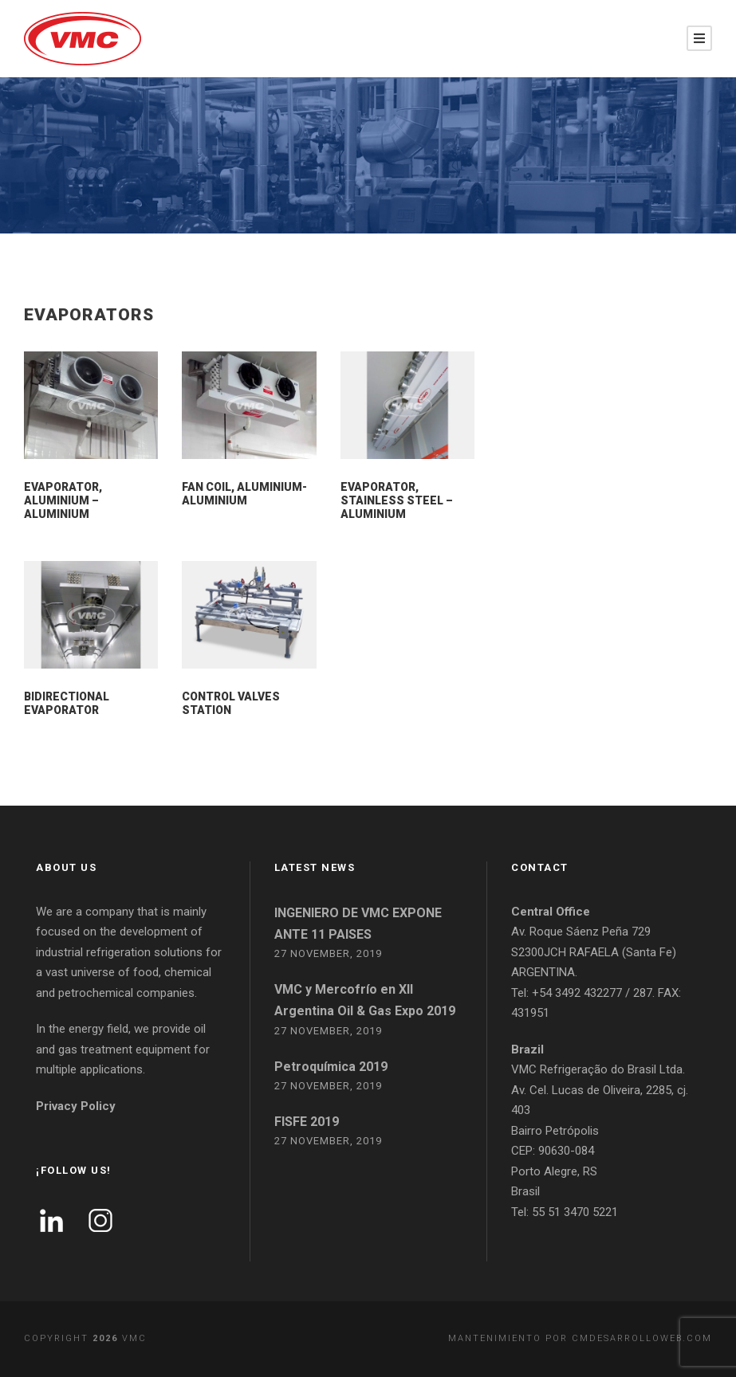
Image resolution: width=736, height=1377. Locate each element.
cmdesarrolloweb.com (642, 1338)
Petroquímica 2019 (331, 1066)
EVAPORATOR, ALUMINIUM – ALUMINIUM (63, 500)
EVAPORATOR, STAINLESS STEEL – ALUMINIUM (396, 500)
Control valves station (231, 703)
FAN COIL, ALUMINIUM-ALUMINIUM (244, 494)
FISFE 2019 (306, 1121)
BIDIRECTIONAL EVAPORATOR (66, 703)
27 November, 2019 (328, 953)
